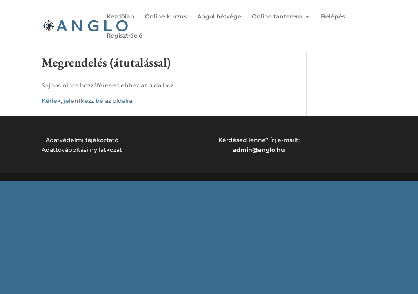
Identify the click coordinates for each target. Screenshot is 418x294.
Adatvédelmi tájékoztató (82, 140)
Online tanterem (277, 16)
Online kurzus (166, 16)
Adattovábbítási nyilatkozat (82, 150)
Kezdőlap (120, 16)
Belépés (333, 16)
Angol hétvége (219, 16)
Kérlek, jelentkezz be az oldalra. (87, 101)
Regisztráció (124, 36)
